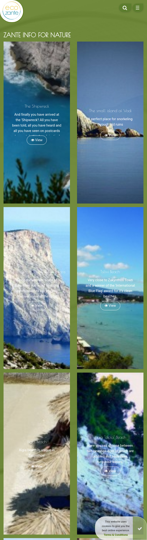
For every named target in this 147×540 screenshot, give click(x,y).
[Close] (140, 528)
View (37, 140)
